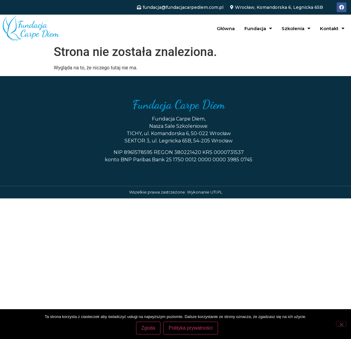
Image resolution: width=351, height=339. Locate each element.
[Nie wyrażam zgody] (341, 324)
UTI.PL (216, 192)
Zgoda (148, 327)
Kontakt (332, 28)
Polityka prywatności (191, 327)
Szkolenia (296, 28)
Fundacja (258, 28)
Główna (226, 28)
